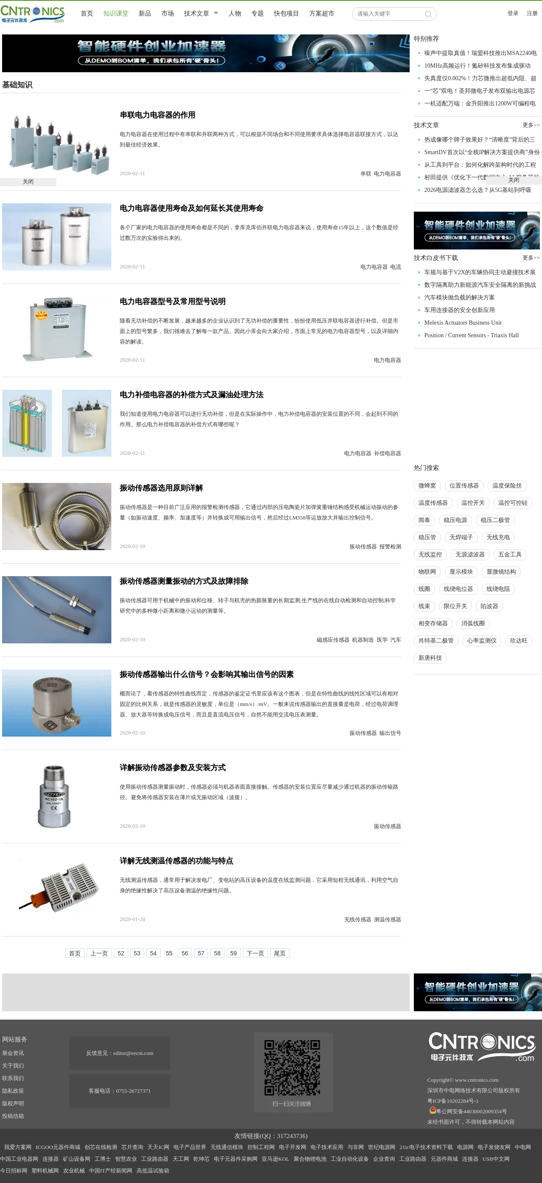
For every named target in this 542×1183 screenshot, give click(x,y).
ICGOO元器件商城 (58, 1147)
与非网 (355, 1147)
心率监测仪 (482, 640)
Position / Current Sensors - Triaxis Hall (471, 335)
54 (153, 953)
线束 (424, 606)
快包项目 (286, 13)
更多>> (531, 257)
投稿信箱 (13, 1116)
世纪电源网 (381, 1147)
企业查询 (384, 1159)
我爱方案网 (18, 1147)
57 (201, 953)
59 (233, 953)
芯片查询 (132, 1147)
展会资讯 (13, 1053)
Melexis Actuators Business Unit (463, 323)
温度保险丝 (507, 486)
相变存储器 (433, 623)
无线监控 (430, 554)
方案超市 (321, 13)
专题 (257, 13)
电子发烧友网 (494, 1147)
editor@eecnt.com (133, 1053)
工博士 (103, 1159)
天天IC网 (158, 1147)
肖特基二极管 (436, 640)
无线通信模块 (226, 1147)
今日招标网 (13, 1170)
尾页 (280, 953)
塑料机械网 (45, 1170)
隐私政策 (13, 1091)
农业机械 (74, 1170)
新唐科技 (430, 658)
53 (137, 953)
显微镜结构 (501, 572)
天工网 (181, 1159)
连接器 (50, 1159)
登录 (513, 13)
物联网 (427, 572)
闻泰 (424, 520)
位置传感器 (464, 486)
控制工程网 (261, 1147)
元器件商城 (444, 1159)
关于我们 (13, 1065)
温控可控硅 (513, 503)
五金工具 (510, 554)
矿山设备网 (76, 1159)
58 (217, 953)
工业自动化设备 (350, 1159)
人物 (235, 13)
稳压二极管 (495, 520)
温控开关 (473, 503)
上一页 (99, 953)
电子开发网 (292, 1147)
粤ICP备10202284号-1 (453, 1101)
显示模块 (461, 572)
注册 (532, 13)
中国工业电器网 (19, 1159)
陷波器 (489, 606)
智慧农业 (126, 1159)
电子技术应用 (326, 1147)
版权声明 (13, 1103)
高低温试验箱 (153, 1170)
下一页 (255, 953)
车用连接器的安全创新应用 (459, 310)
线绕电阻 (498, 589)
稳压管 (427, 537)
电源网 (465, 1147)
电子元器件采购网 (236, 1159)
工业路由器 (154, 1159)
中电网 (523, 1147)
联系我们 (13, 1078)
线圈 (424, 589)
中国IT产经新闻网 (110, 1170)
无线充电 (498, 537)
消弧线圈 (473, 623)
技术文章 (196, 13)
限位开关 (455, 606)
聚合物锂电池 (310, 1159)
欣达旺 (519, 640)
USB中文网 (496, 1159)
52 (121, 953)
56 (185, 953)
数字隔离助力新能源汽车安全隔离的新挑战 (480, 285)
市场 (167, 13)
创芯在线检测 (100, 1147)
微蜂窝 (427, 486)
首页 (87, 13)
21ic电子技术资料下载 (426, 1147)
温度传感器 (433, 503)
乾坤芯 (201, 1159)
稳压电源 (455, 520)
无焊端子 (461, 537)
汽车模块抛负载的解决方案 (459, 297)
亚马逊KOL (275, 1159)
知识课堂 (116, 13)
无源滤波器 (470, 554)
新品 (145, 13)
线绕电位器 (458, 589)
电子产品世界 (190, 1147)
